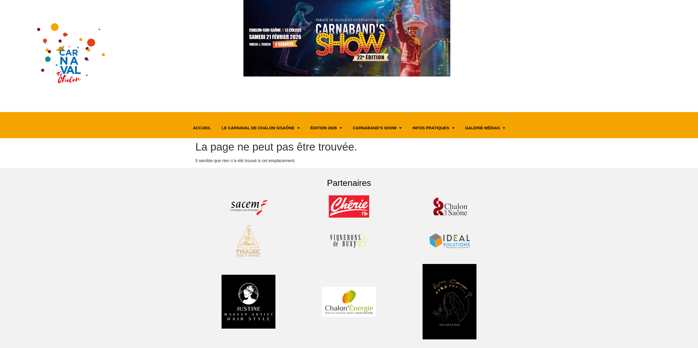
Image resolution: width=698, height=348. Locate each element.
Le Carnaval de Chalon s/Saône (261, 128)
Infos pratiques (433, 128)
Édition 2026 (326, 128)
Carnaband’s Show (377, 128)
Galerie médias (485, 128)
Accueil (202, 128)
